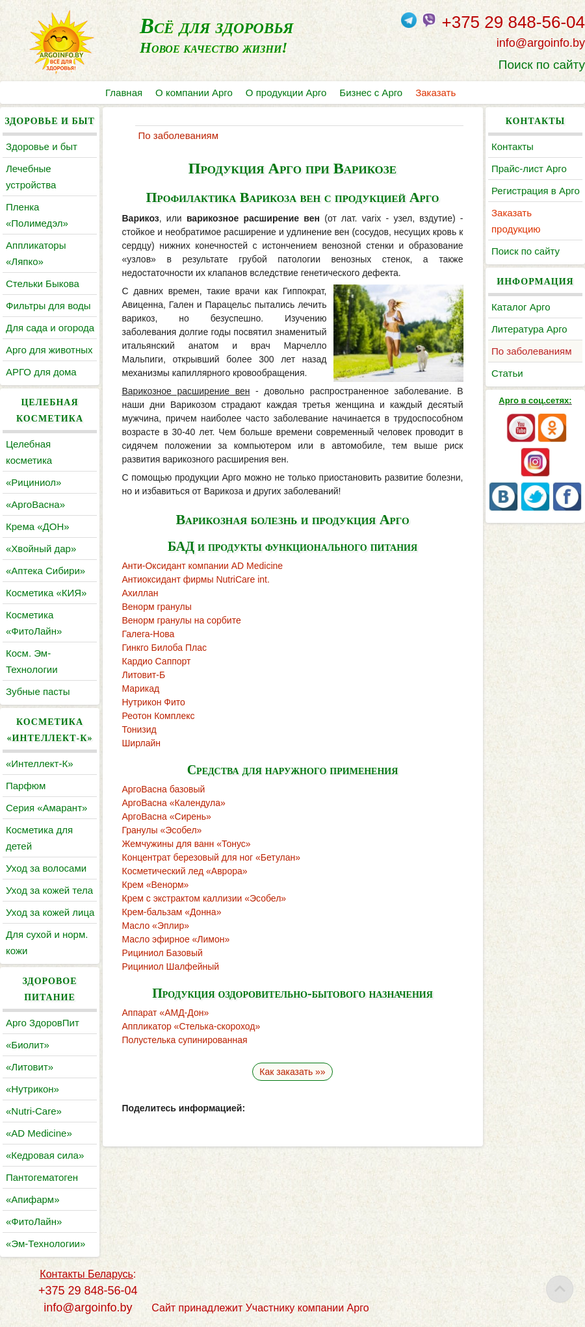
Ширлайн (141, 743)
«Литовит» (29, 1066)
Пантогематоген (42, 1177)
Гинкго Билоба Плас (164, 647)
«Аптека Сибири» (45, 570)
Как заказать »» (292, 1072)
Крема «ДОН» (38, 526)
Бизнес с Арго (370, 92)
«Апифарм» (33, 1199)
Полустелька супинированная (185, 1040)
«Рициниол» (33, 482)
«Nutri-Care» (34, 1111)
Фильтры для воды (48, 305)
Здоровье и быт (41, 146)
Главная (123, 92)
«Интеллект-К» (39, 763)
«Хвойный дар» (41, 548)
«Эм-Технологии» (45, 1243)
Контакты (512, 146)
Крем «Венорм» (155, 884)
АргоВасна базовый (163, 789)
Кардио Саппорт (156, 661)
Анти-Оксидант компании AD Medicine (202, 566)
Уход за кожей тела (49, 890)
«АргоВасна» (35, 504)
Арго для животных (49, 349)
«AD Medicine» (39, 1133)
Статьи (507, 373)
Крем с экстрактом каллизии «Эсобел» (204, 898)
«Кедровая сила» (45, 1155)
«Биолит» (27, 1044)
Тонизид (139, 729)
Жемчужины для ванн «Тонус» (186, 844)
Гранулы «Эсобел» (162, 830)
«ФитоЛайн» (34, 1221)
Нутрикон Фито (153, 702)
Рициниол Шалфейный (171, 966)
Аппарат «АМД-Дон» (165, 1012)
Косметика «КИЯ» (46, 592)
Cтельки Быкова (42, 283)
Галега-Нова (148, 634)
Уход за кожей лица (50, 912)
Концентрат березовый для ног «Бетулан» (211, 857)
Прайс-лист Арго (529, 168)
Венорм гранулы (157, 606)
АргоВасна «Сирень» (166, 816)
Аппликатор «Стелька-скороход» (191, 1026)
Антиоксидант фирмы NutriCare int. (196, 579)
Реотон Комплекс (158, 716)
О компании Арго (194, 92)
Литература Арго (529, 329)
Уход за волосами (46, 868)
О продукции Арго (286, 92)
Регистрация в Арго (535, 190)
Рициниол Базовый (162, 953)
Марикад (141, 688)
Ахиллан (140, 593)
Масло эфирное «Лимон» (176, 939)
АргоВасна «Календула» (174, 803)
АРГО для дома (41, 371)
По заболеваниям (531, 351)
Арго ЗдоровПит (42, 1022)
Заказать (435, 92)
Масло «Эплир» (156, 925)
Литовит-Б (144, 675)
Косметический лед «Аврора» (185, 871)
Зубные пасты (38, 691)
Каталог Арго (521, 306)
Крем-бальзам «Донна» (172, 912)
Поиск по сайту (542, 64)
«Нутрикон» (32, 1088)
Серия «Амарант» (46, 807)
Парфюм (26, 785)
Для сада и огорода (50, 327)
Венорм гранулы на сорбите (181, 620)
